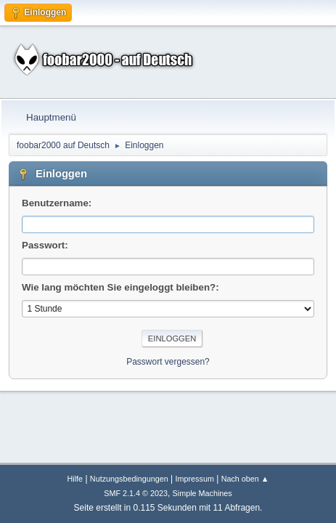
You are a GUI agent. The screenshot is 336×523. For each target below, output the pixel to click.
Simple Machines (202, 493)
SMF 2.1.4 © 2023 (136, 493)
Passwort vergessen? (168, 362)
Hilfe (75, 478)
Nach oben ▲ (245, 478)
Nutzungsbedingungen (129, 478)
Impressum (195, 478)
